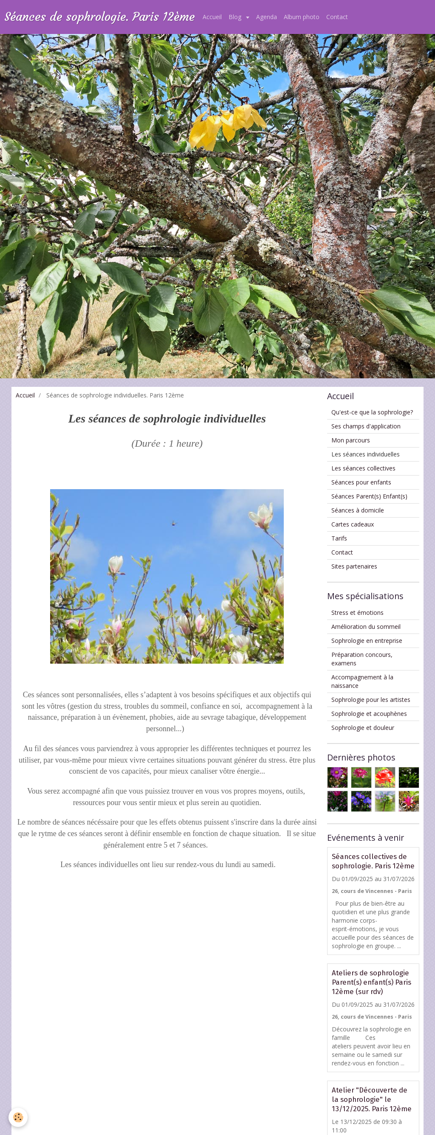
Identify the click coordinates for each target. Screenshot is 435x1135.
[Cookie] (18, 1117)
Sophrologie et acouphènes (369, 714)
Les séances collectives (363, 468)
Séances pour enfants (361, 482)
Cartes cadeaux (352, 524)
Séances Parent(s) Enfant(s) (369, 496)
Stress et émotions (357, 612)
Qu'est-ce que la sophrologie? (372, 412)
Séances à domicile (357, 510)
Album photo (301, 17)
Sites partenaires (354, 566)
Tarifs (339, 538)
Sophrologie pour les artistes (370, 700)
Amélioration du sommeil (366, 626)
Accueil (212, 17)
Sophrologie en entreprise (366, 641)
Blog (236, 17)
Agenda (266, 17)
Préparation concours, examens (362, 659)
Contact (337, 17)
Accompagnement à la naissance (362, 681)
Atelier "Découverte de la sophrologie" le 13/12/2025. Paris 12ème (372, 1099)
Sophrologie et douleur (362, 728)
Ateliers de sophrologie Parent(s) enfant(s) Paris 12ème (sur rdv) (371, 982)
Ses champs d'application (366, 426)
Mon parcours (350, 440)
